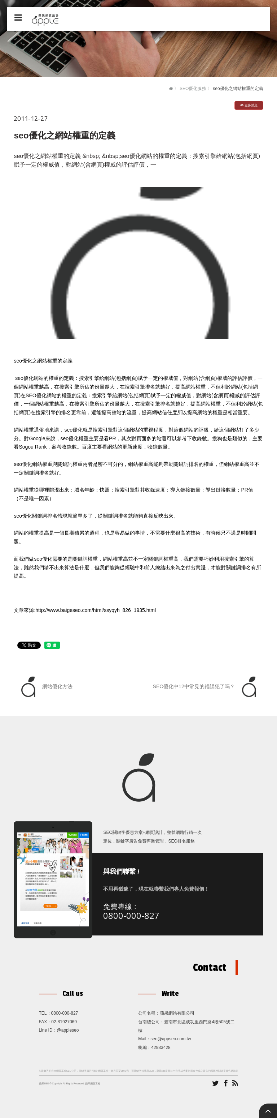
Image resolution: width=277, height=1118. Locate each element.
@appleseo (68, 1030)
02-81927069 (64, 1021)
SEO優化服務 (193, 88)
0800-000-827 (131, 915)
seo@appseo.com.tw (170, 1038)
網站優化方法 (44, 687)
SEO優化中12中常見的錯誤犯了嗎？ (206, 687)
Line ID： (48, 1030)
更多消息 (249, 105)
